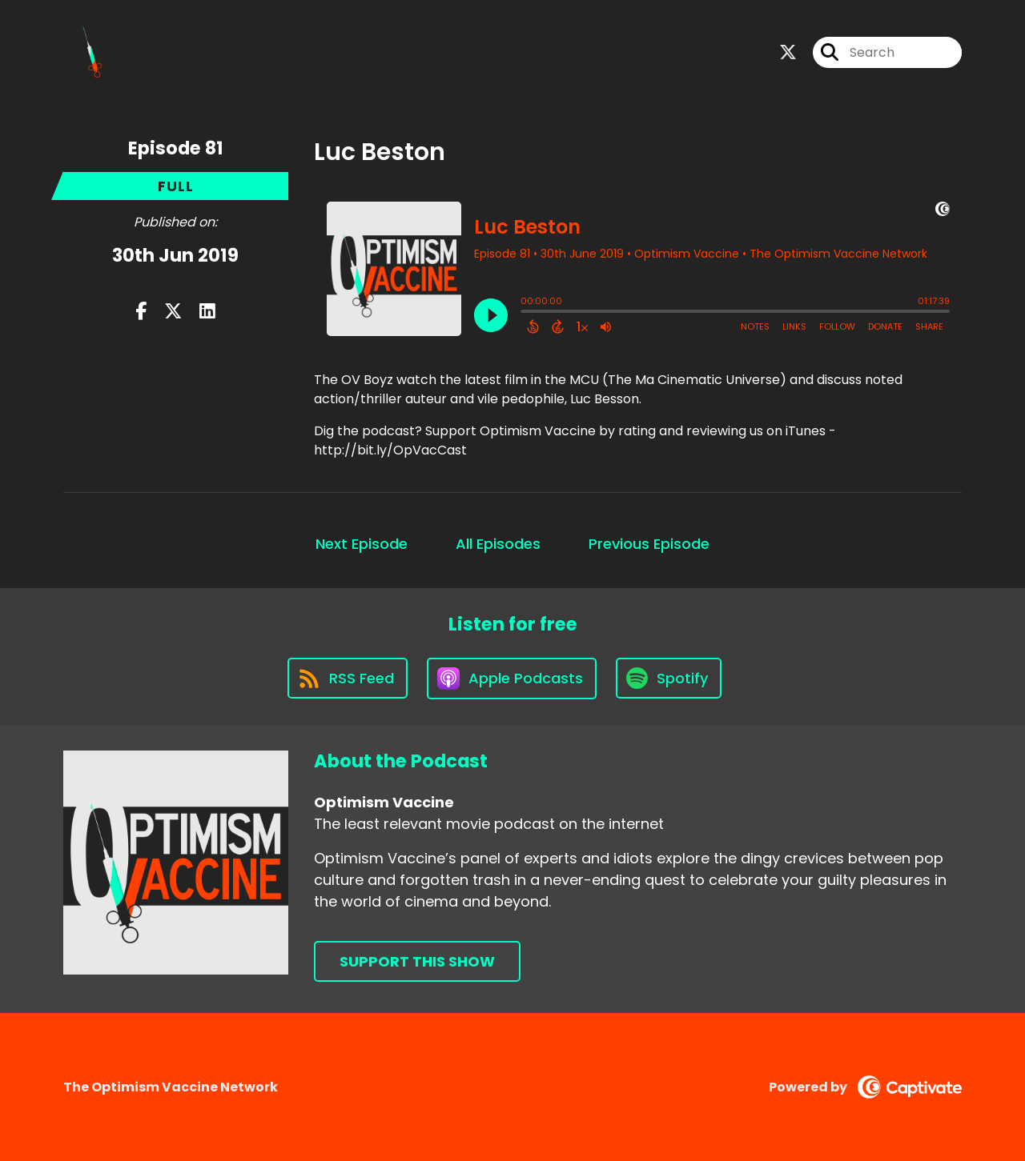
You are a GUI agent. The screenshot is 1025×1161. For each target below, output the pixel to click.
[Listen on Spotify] (669, 678)
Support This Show (417, 961)
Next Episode (362, 544)
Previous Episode (649, 544)
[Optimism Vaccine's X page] (788, 52)
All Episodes (498, 544)
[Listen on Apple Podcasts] (512, 678)
